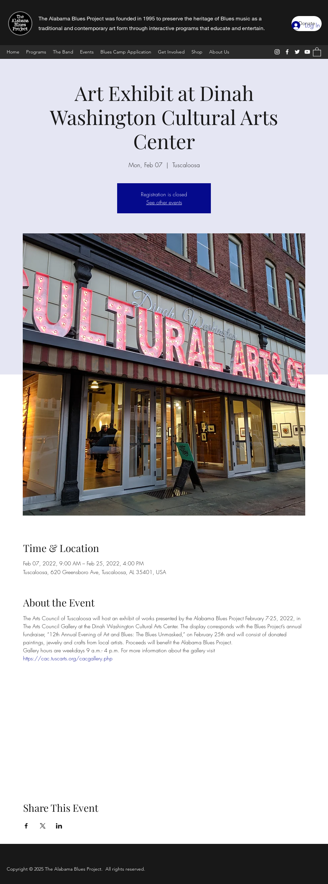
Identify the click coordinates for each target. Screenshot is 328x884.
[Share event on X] (42, 825)
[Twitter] (297, 51)
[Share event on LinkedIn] (59, 825)
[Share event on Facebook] (26, 825)
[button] (317, 52)
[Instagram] (277, 51)
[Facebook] (287, 51)
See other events (164, 202)
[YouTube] (307, 51)
